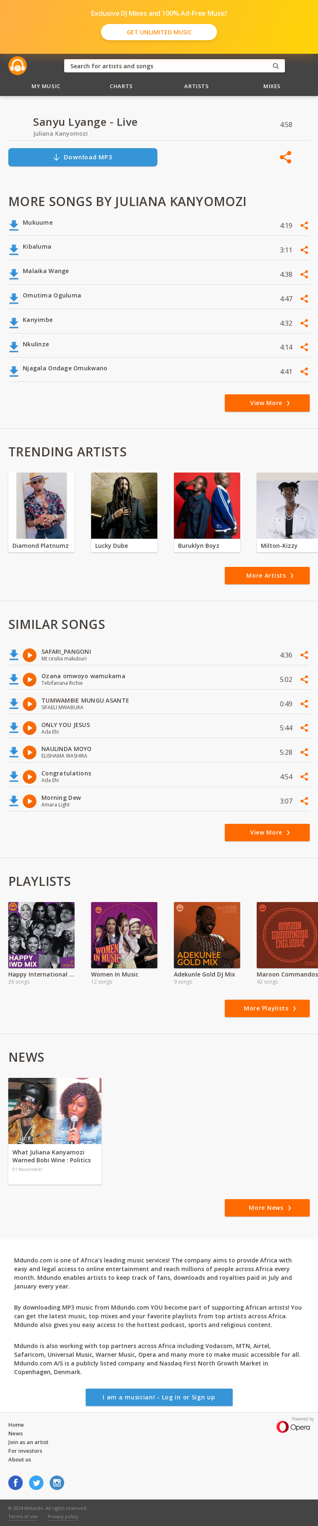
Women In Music (114, 974)
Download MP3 (82, 157)
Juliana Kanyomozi (60, 133)
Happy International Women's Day (41, 974)
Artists (196, 86)
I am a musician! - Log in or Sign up (159, 1397)
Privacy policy (63, 1516)
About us (19, 1459)
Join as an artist (28, 1442)
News (15, 1433)
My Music (45, 86)
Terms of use (23, 1516)
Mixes (272, 86)
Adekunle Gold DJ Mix (204, 974)
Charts (121, 86)
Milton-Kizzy (279, 545)
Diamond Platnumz (40, 545)
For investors (25, 1450)
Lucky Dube (111, 545)
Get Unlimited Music (159, 32)
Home (16, 1424)
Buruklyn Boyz (198, 545)
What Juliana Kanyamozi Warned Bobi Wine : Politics (51, 1156)
